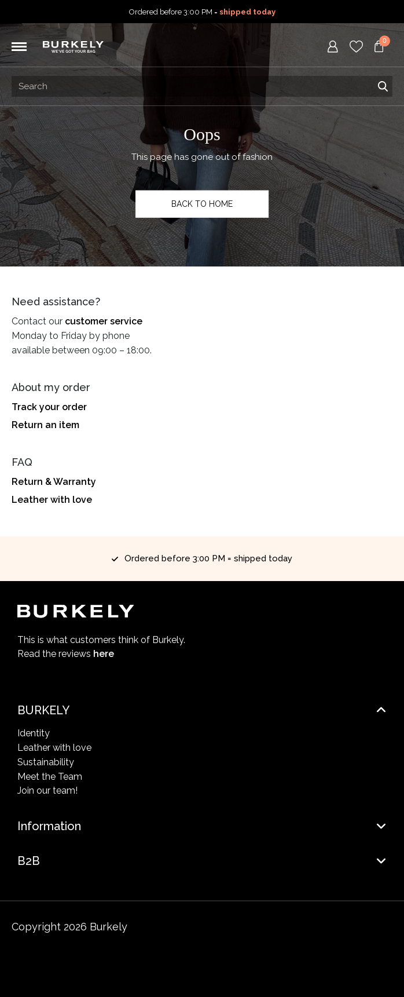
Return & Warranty (54, 481)
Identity (33, 733)
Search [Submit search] (382, 86)
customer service (103, 321)
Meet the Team (49, 776)
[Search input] (202, 86)
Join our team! (47, 790)
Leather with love (52, 499)
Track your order (49, 406)
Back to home (202, 204)
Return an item (45, 424)
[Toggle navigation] (19, 47)
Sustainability (45, 762)
